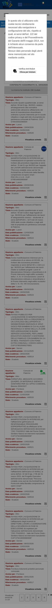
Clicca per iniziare (27, 72)
